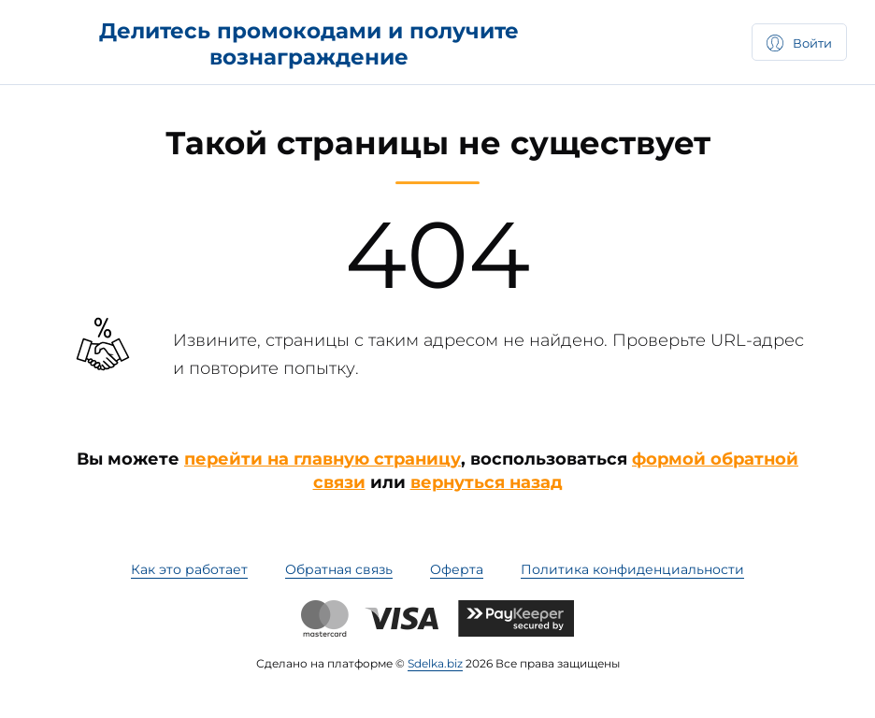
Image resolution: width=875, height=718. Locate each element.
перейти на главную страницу (322, 459)
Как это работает (189, 569)
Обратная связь (339, 569)
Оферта (456, 569)
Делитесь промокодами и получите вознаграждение (309, 44)
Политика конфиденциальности (632, 569)
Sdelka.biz (435, 663)
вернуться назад (486, 482)
